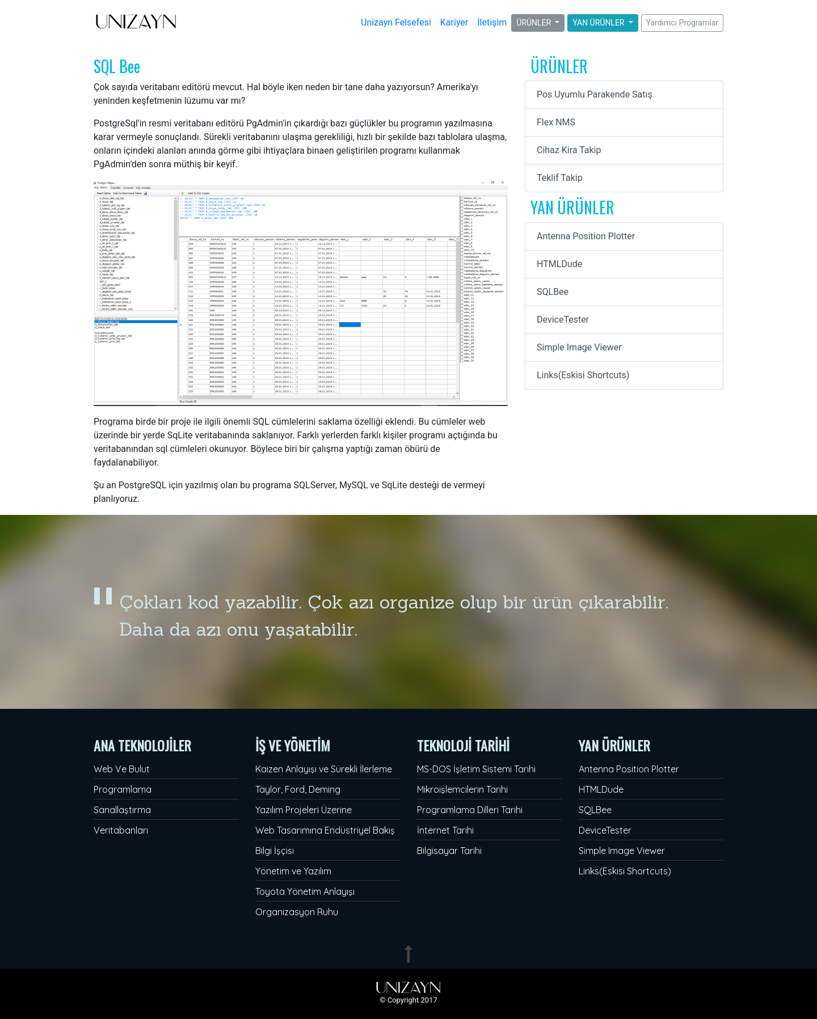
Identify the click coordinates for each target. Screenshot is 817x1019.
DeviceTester (563, 319)
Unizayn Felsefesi (396, 22)
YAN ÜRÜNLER (599, 22)
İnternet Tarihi (445, 830)
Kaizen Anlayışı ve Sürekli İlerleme (323, 769)
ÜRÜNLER (534, 22)
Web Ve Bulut (122, 769)
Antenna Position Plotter (586, 236)
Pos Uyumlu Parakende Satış (594, 94)
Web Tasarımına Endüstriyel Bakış (325, 830)
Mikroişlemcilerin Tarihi (462, 789)
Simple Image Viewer (579, 347)
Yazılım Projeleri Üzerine (303, 809)
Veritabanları (121, 830)
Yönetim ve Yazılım (293, 871)
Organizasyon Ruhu (296, 911)
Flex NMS (556, 122)
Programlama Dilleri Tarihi (470, 809)
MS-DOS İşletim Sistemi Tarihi (476, 769)
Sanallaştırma (122, 809)
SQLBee (552, 291)
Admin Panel (25, 1012)
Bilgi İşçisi (274, 850)
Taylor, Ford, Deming (297, 789)
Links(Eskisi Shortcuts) (583, 375)
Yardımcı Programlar (682, 22)
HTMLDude (559, 264)
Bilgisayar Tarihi (449, 850)
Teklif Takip (560, 177)
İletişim (492, 22)
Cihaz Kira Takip (569, 150)
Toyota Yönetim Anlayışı (305, 891)
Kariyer (454, 22)
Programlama (122, 789)
